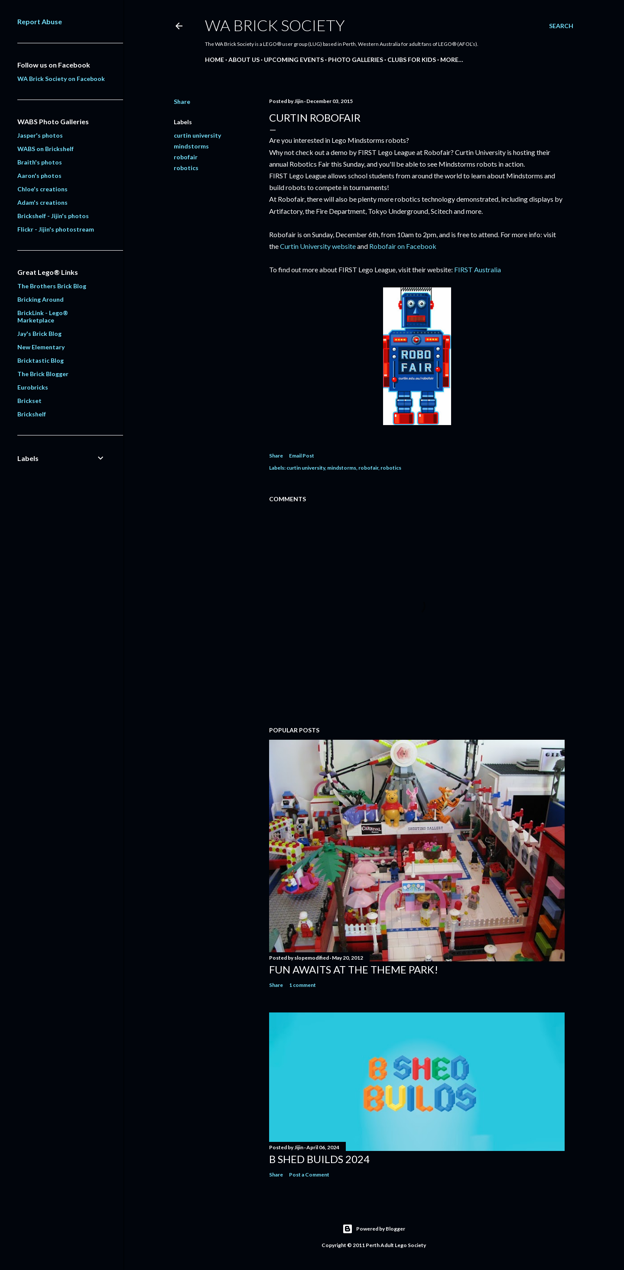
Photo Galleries (355, 59)
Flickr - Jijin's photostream (55, 229)
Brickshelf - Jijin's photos (53, 215)
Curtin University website (318, 246)
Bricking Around (40, 299)
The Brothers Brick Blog (51, 286)
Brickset (29, 400)
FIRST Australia (477, 269)
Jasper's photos (40, 135)
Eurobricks (32, 387)
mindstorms (191, 146)
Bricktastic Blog (40, 360)
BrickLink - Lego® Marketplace (42, 316)
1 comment (302, 985)
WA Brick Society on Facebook (61, 78)
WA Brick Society (275, 25)
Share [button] (182, 101)
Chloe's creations (42, 189)
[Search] (561, 26)
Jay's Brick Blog (39, 333)
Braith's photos (39, 162)
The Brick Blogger (42, 373)
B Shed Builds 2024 (319, 1159)
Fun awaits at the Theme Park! (353, 969)
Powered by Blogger (373, 1229)
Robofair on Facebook (402, 246)
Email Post (301, 455)
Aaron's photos (39, 175)
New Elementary (41, 347)
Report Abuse (39, 21)
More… (451, 59)
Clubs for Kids (411, 59)
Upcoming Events (294, 59)
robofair (186, 157)
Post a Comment (309, 1174)
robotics (186, 167)
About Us (244, 59)
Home (214, 59)
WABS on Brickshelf (45, 148)
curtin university (197, 135)
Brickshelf (31, 414)
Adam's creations (42, 202)
